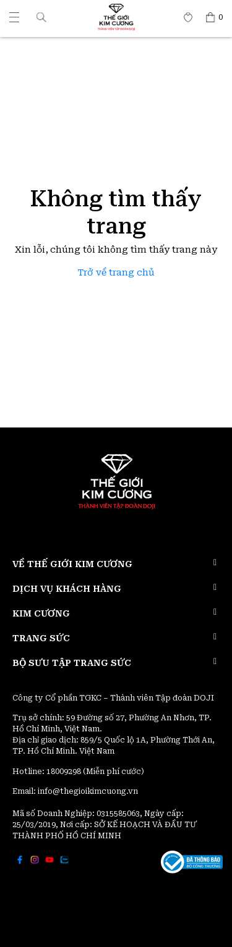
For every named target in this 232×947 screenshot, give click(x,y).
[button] (41, 17)
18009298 (64, 771)
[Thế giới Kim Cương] (14, 17)
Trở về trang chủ (116, 272)
